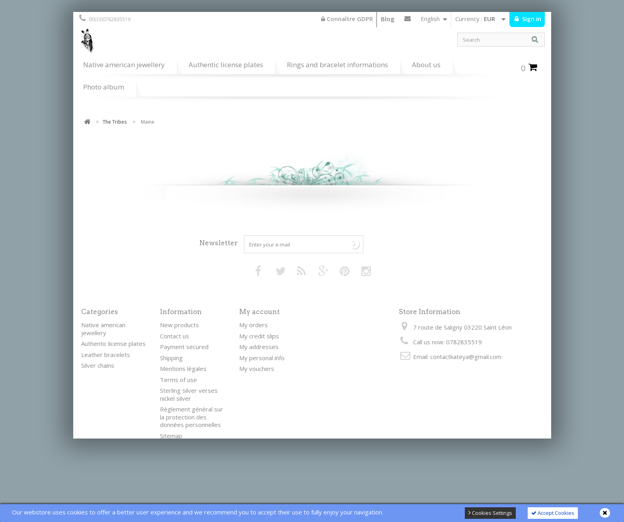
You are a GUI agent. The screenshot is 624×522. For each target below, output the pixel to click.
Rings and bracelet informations (337, 64)
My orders (253, 325)
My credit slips (259, 336)
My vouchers (256, 369)
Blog (387, 19)
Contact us (407, 20)
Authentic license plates (226, 64)
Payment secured (184, 347)
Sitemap (171, 436)
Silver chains (97, 365)
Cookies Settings (490, 512)
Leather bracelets (105, 355)
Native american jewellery (124, 64)
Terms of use (178, 380)
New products (179, 325)
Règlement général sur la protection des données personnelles (191, 417)
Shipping (171, 358)
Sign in (531, 19)
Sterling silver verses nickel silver (189, 394)
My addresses (259, 347)
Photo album (103, 86)
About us (426, 64)
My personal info (262, 358)
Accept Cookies (552, 512)
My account (259, 312)
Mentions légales (183, 369)
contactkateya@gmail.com (465, 357)
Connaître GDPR (347, 19)
